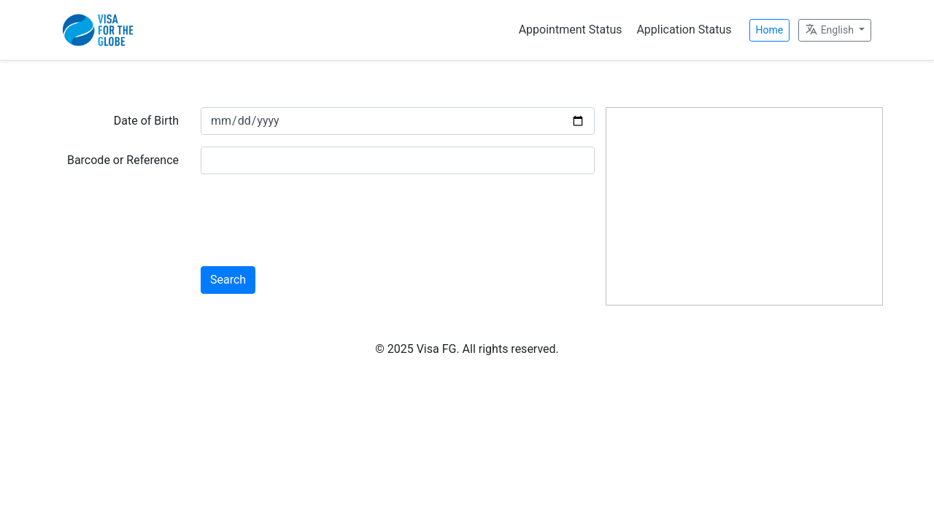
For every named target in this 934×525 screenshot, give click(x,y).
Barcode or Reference (123, 160)
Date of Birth (146, 121)
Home (770, 30)
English (830, 29)
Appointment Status (570, 29)
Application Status (683, 29)
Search (228, 280)
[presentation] (311, 214)
